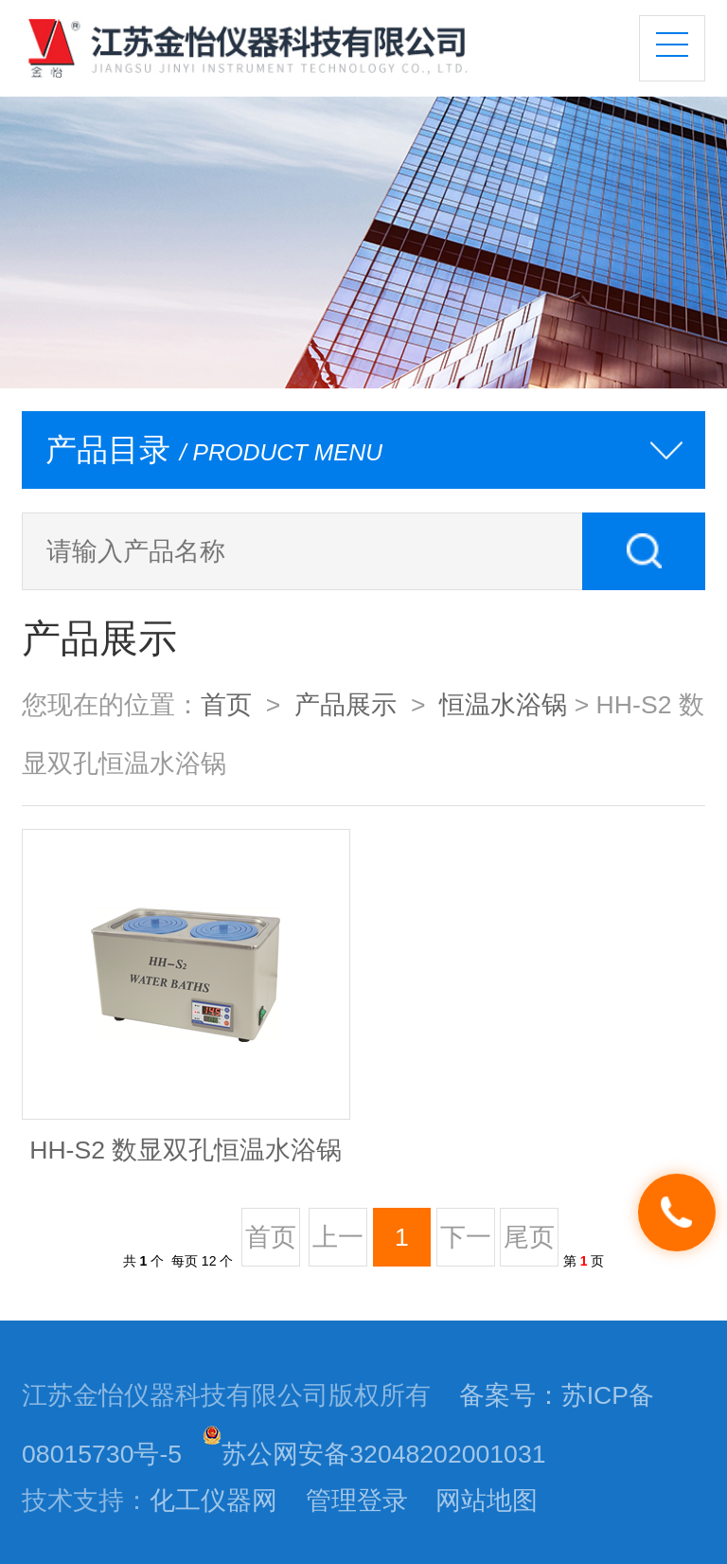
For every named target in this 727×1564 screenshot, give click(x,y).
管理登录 (357, 1500)
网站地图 (486, 1500)
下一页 (465, 1244)
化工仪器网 (213, 1500)
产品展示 (345, 705)
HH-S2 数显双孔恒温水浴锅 (185, 1150)
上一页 (338, 1244)
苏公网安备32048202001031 (374, 1454)
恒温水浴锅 (503, 705)
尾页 (529, 1237)
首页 (226, 705)
